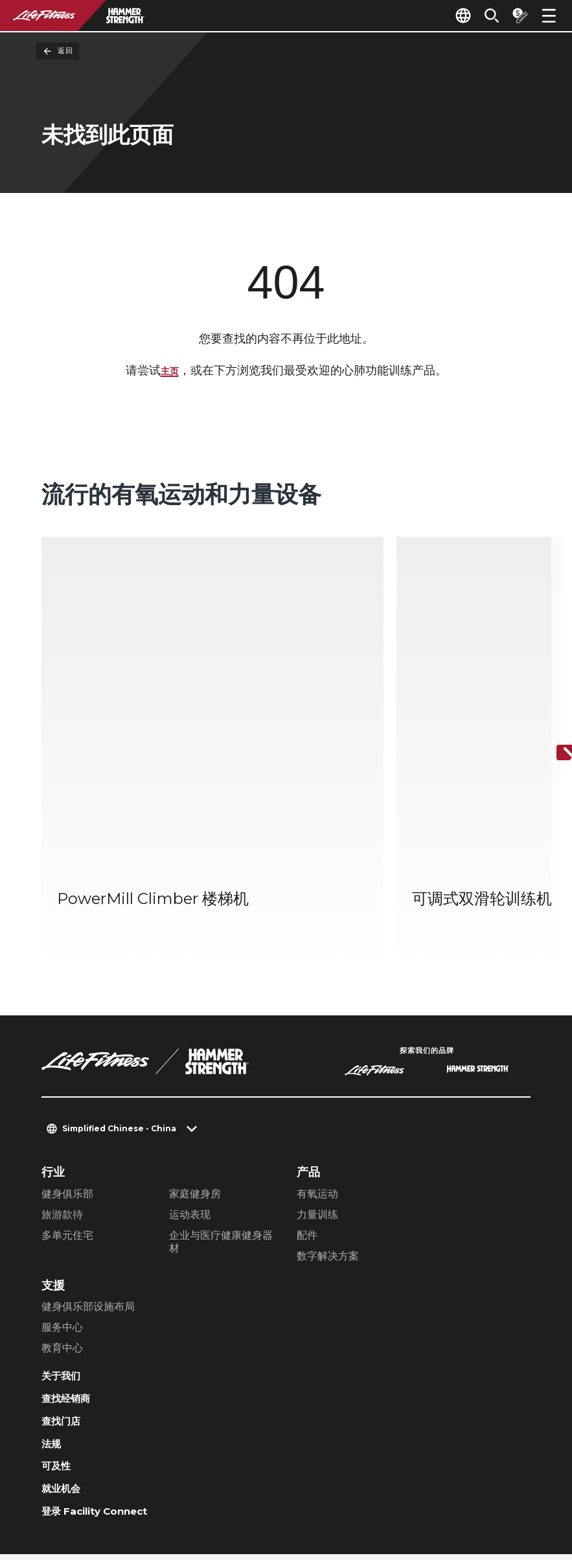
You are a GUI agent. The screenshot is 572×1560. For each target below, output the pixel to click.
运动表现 (190, 1079)
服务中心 (62, 1192)
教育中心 (62, 1212)
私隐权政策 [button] (181, 1477)
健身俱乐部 (67, 1058)
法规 (53, 1317)
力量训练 (317, 1079)
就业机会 (64, 1367)
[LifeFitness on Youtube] (499, 1490)
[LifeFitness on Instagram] (406, 1490)
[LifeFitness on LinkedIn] (312, 1490)
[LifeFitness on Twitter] (452, 1490)
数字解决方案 (328, 1120)
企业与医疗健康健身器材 (221, 1106)
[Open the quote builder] (515, 15)
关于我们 (64, 1242)
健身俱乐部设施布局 (88, 1171)
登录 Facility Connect (104, 1392)
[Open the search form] (481, 15)
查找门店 (64, 1292)
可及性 (58, 1342)
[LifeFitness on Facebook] (359, 1490)
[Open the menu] (549, 15)
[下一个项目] (551, 686)
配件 (307, 1100)
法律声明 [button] (62, 1497)
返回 (57, 51)
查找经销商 (70, 1267)
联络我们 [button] (62, 1477)
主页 (169, 372)
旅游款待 (62, 1079)
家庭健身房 (195, 1058)
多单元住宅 (67, 1100)
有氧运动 (317, 1058)
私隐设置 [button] (119, 1477)
